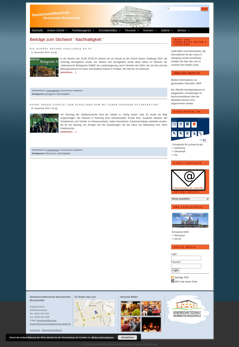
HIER (198, 83)
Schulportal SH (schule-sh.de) (187, 144)
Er (56, 52)
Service (183, 30)
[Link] (195, 65)
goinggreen (50, 94)
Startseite (37, 30)
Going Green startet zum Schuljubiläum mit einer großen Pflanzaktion (94, 105)
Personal (132, 30)
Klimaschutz (50, 153)
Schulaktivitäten (110, 30)
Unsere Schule (57, 30)
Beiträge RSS (182, 277)
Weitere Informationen (102, 337)
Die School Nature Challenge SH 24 (61, 49)
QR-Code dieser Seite (184, 281)
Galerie (167, 30)
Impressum (35, 330)
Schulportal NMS (180, 232)
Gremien (150, 30)
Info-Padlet (186, 65)
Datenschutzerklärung (52, 330)
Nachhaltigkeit (63, 94)
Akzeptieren (127, 337)
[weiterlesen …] (68, 72)
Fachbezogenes (83, 30)
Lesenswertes (52, 90)
